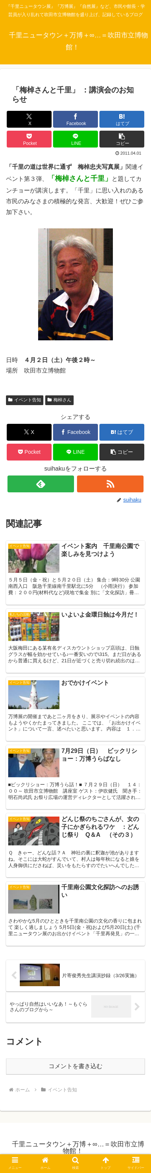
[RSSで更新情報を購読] (110, 483)
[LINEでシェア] (75, 139)
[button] (121, 139)
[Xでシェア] (29, 119)
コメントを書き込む (75, 1066)
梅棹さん (59, 399)
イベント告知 (24, 399)
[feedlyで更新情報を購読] (40, 483)
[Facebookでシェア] (75, 119)
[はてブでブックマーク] (121, 119)
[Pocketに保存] (29, 139)
